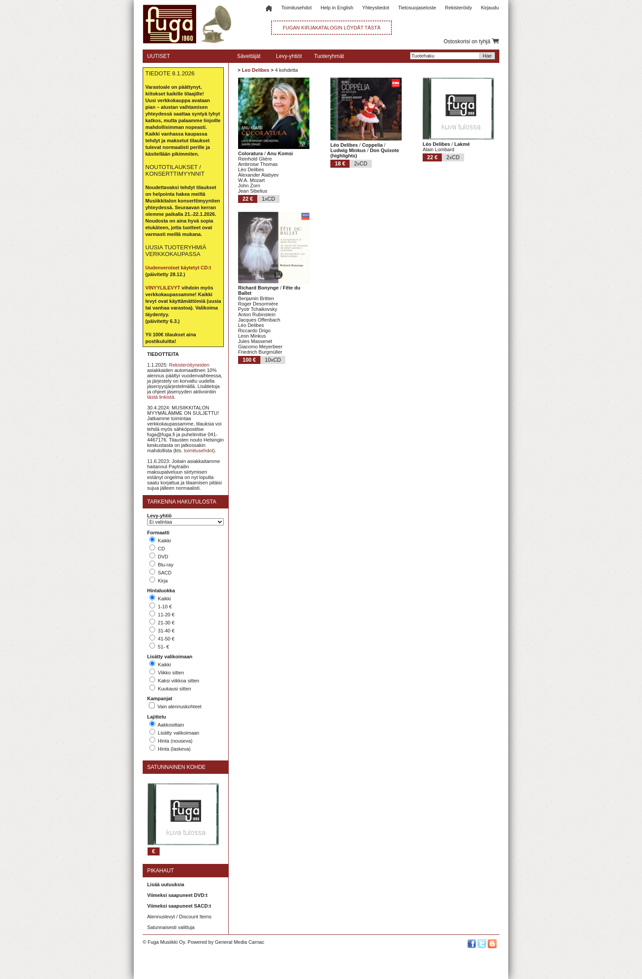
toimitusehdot (198, 450)
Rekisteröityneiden (189, 365)
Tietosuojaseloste (417, 7)
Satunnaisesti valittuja (170, 927)
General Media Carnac (239, 942)
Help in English (337, 7)
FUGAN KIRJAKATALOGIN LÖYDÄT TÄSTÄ (331, 27)
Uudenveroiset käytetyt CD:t (178, 267)
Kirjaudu (490, 7)
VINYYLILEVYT (162, 287)
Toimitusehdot (296, 7)
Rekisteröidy (458, 7)
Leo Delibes (255, 70)
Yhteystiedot (375, 7)
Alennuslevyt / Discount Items (179, 916)
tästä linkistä (160, 397)
